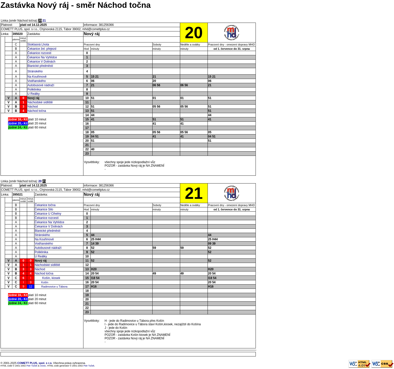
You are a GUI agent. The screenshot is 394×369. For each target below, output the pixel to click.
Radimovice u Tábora (54, 286)
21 (44, 20)
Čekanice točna (45, 205)
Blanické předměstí (40, 66)
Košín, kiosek (51, 278)
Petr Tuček (31, 365)
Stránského (35, 71)
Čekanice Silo (44, 209)
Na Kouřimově (36, 76)
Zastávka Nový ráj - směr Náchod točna (76, 5)
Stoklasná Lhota (38, 44)
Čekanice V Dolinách (41, 61)
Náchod (32, 106)
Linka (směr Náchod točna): (19, 20)
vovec (43, 365)
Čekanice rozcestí (39, 53)
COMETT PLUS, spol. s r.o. (34, 362)
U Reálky (33, 94)
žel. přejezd (48, 49)
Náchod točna (36, 111)
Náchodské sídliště (40, 102)
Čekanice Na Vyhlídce (42, 57)
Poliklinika (34, 89)
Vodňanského (36, 81)
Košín (44, 282)
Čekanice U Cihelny (48, 213)
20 (39, 181)
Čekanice (34, 49)
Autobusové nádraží (40, 85)
